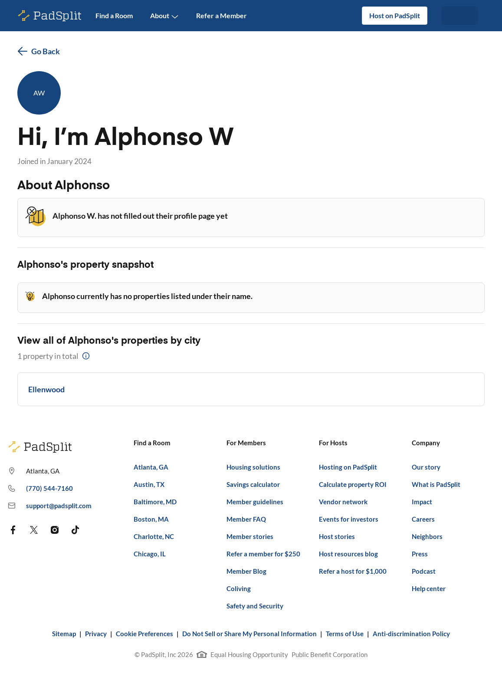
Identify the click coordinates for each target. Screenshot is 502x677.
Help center (429, 588)
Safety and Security (254, 606)
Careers (423, 519)
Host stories (337, 536)
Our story (426, 467)
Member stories (249, 536)
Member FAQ (246, 519)
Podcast (424, 571)
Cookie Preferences (144, 634)
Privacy (96, 634)
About (164, 16)
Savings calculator (253, 484)
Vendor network (343, 502)
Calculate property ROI (353, 484)
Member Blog (246, 571)
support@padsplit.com (50, 506)
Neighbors (427, 536)
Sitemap (64, 634)
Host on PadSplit (394, 15)
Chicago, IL (150, 554)
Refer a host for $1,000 (353, 571)
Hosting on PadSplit (348, 467)
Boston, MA (151, 519)
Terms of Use (345, 634)
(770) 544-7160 (40, 489)
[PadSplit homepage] (49, 16)
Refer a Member (221, 15)
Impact (422, 502)
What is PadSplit (436, 484)
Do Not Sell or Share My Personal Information (249, 634)
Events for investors (348, 519)
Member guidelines (254, 502)
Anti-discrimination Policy (411, 634)
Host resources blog (348, 554)
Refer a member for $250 (263, 554)
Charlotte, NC (154, 536)
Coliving (238, 588)
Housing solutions (253, 467)
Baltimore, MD (155, 502)
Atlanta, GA (151, 467)
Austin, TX (149, 484)
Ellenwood (46, 389)
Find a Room (114, 15)
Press (420, 554)
